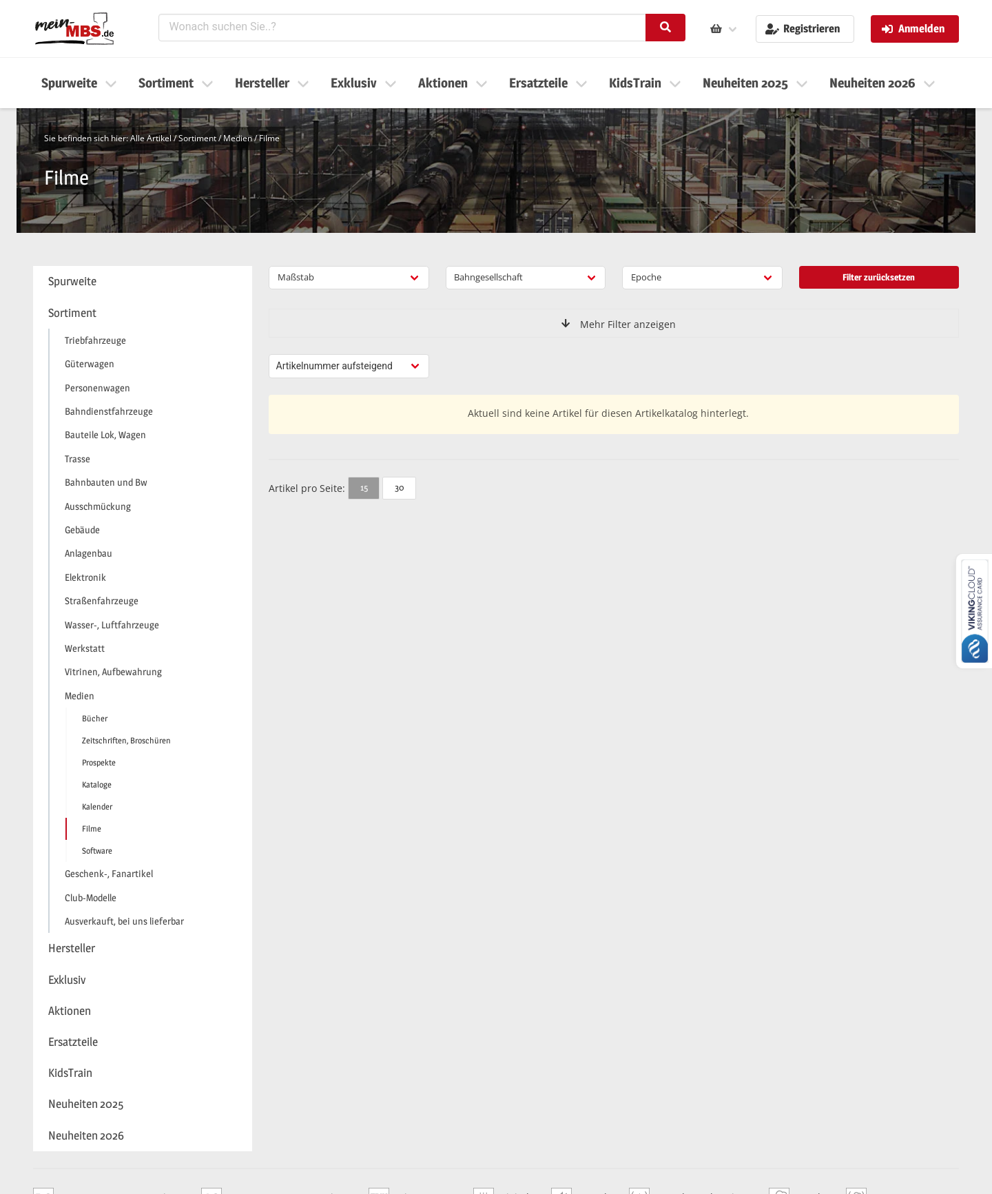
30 (399, 487)
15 (364, 487)
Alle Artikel (151, 138)
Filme (269, 138)
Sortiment (197, 138)
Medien (237, 138)
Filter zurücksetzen (879, 276)
